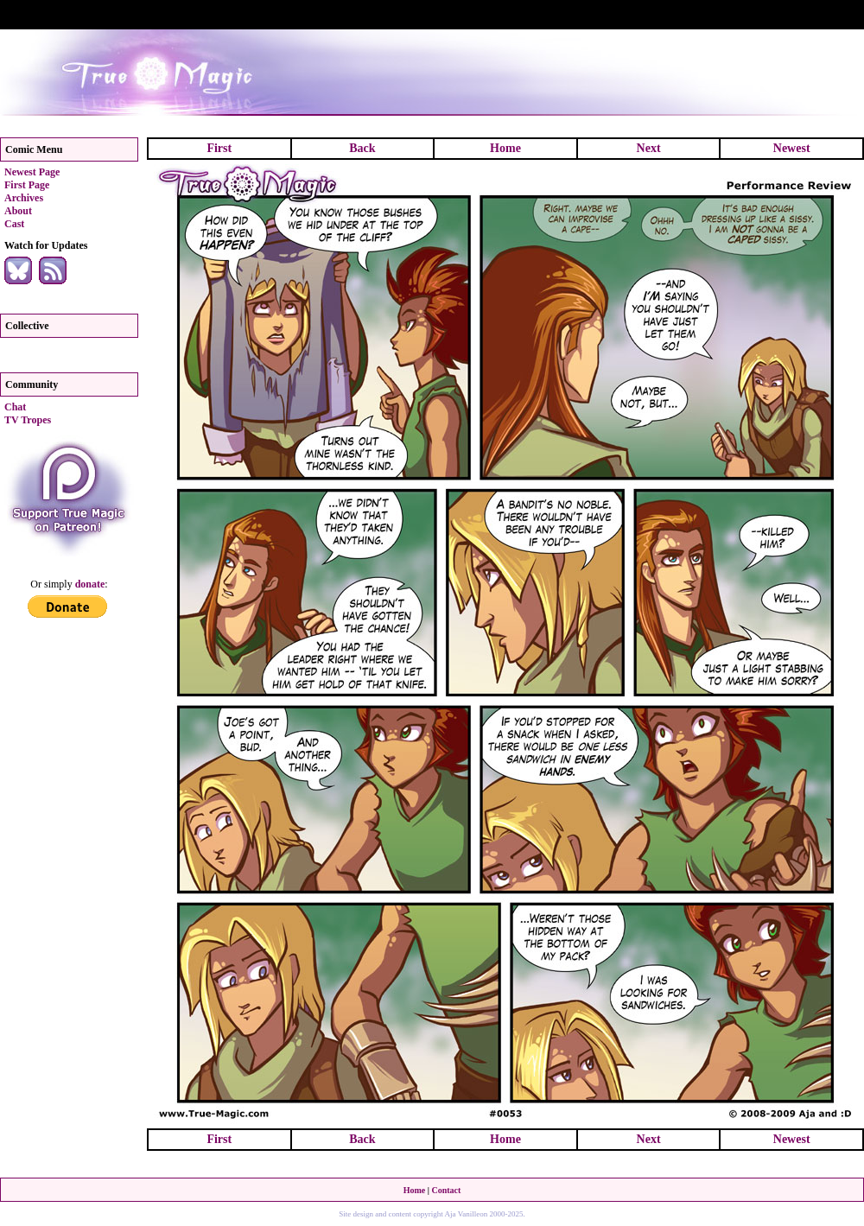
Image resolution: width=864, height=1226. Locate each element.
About (18, 211)
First (219, 148)
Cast (14, 224)
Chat (15, 407)
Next (649, 148)
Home (505, 148)
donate (90, 584)
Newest (791, 148)
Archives (23, 198)
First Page (26, 185)
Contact (446, 1190)
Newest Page (32, 172)
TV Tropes (27, 420)
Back (362, 148)
